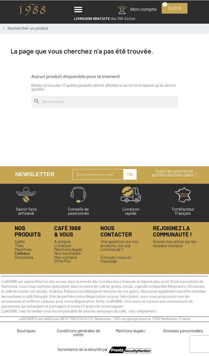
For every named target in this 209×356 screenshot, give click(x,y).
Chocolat (23, 257)
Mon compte (65, 257)
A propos (62, 241)
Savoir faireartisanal (26, 210)
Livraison (62, 245)
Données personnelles (183, 330)
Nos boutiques (67, 253)
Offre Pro (62, 260)
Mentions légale (68, 249)
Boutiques (26, 330)
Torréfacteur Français (182, 210)
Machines (23, 249)
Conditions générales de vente (78, 332)
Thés (19, 245)
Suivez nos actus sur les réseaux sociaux (174, 243)
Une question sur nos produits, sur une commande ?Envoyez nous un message (119, 251)
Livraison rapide (130, 210)
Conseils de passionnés (78, 210)
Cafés (20, 241)
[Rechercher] (104, 102)
